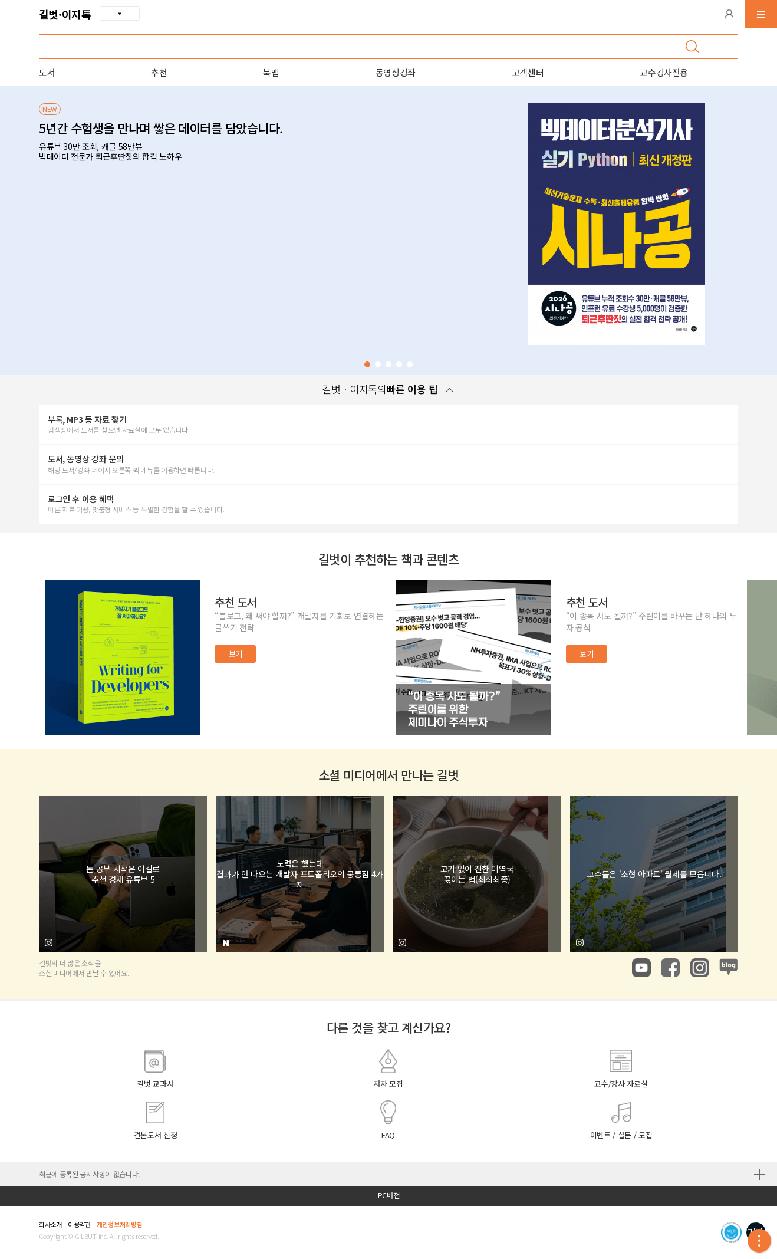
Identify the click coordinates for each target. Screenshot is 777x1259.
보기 (235, 653)
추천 (159, 72)
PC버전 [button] (389, 1195)
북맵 (271, 72)
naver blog (728, 967)
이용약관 (79, 1224)
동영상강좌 (396, 72)
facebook (670, 967)
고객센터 (528, 72)
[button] (729, 14)
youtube (641, 967)
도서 (47, 72)
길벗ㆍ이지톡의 (388, 389)
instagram (699, 967)
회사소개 (50, 1224)
